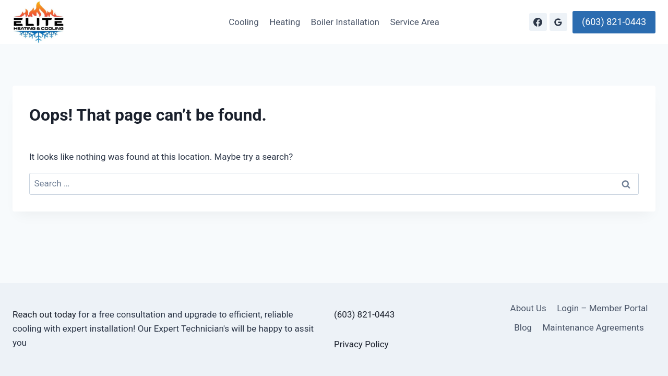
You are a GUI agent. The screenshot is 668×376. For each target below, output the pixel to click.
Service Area (414, 22)
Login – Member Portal (602, 308)
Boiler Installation (345, 22)
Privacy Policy (361, 344)
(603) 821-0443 (614, 21)
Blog (523, 327)
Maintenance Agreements (593, 327)
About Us (528, 308)
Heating (284, 22)
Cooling (244, 22)
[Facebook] (538, 22)
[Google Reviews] (558, 22)
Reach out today (44, 314)
